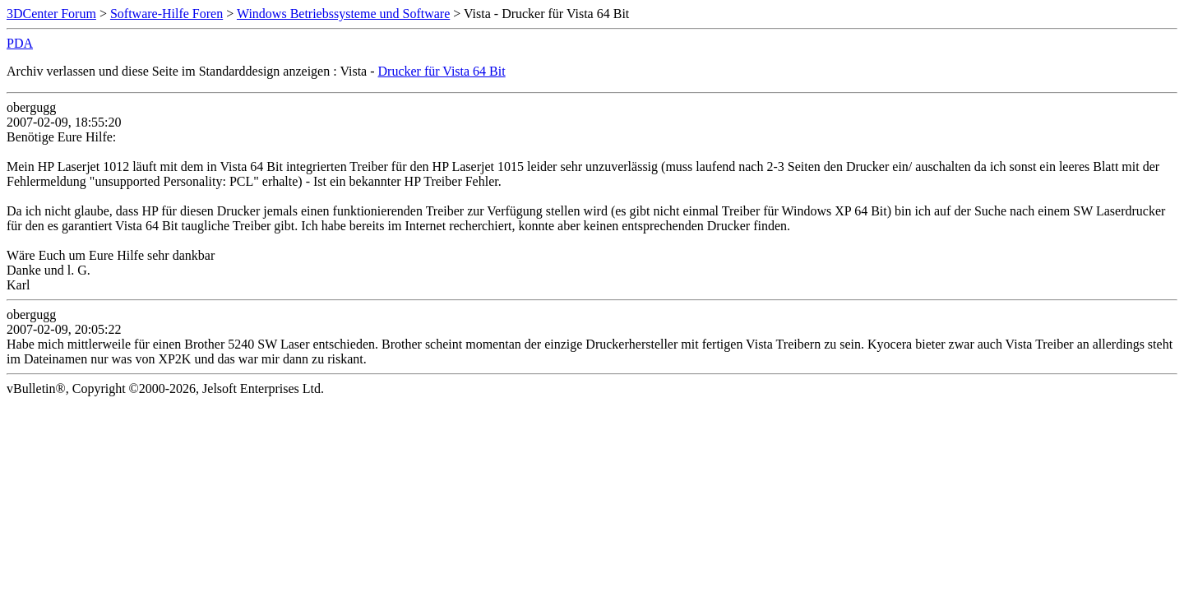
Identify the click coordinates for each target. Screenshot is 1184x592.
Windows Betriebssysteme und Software (343, 14)
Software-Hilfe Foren (166, 14)
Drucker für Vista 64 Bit (442, 71)
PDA (20, 43)
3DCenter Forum (51, 14)
